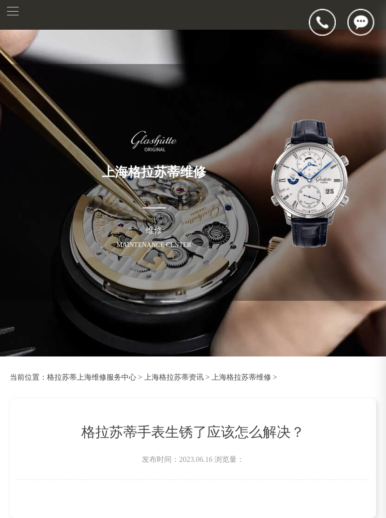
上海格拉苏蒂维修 (241, 377)
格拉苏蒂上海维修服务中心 (91, 377)
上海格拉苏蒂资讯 (174, 377)
